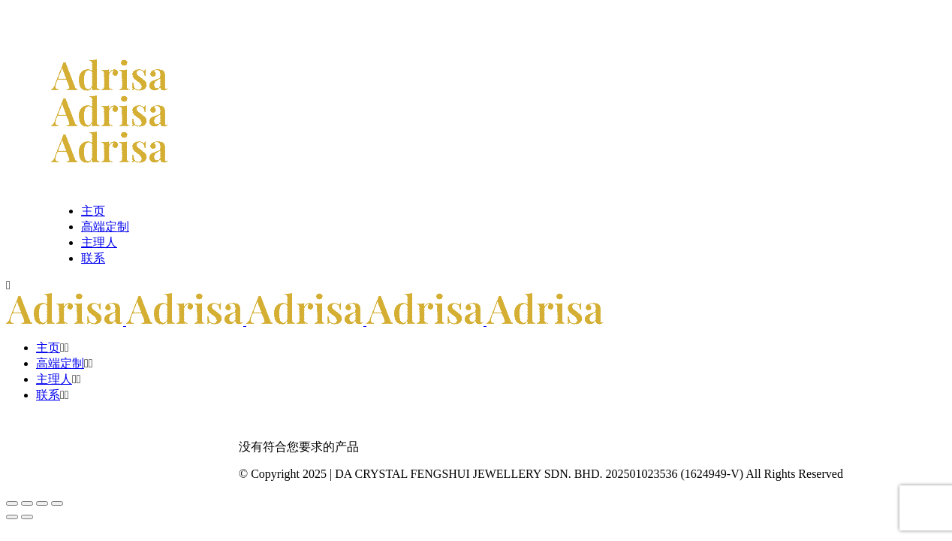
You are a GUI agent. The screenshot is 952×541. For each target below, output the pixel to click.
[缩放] (12, 503)
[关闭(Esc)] (57, 503)
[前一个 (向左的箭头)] (12, 517)
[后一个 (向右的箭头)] (27, 517)
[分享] (42, 503)
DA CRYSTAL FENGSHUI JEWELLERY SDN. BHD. (468, 473)
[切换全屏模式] (27, 503)
